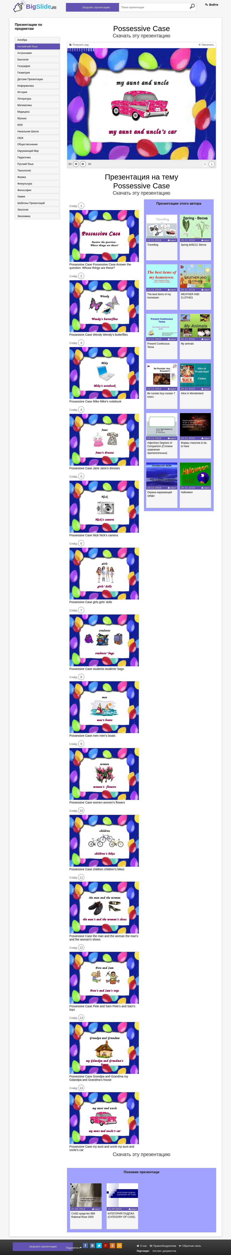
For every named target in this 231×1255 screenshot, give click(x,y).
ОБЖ (20, 138)
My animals (187, 343)
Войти (211, 4)
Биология (22, 59)
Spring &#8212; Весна (193, 244)
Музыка (21, 118)
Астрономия (24, 53)
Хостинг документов (164, 1251)
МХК (19, 125)
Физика (21, 177)
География (23, 66)
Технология (24, 171)
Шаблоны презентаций (30, 203)
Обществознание (27, 144)
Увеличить (206, 44)
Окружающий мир (27, 151)
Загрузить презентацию (96, 7)
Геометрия (23, 72)
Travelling (153, 244)
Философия (24, 190)
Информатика (25, 85)
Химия (21, 197)
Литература (24, 98)
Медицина (23, 112)
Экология (22, 210)
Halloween (187, 492)
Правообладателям (163, 1245)
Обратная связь (190, 1245)
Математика (24, 105)
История (22, 92)
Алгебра (22, 39)
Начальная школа (27, 131)
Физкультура (24, 184)
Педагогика (23, 157)
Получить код (79, 44)
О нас (142, 1245)
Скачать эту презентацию (141, 35)
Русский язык (25, 164)
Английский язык (27, 46)
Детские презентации (29, 79)
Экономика (23, 216)
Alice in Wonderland (192, 393)
